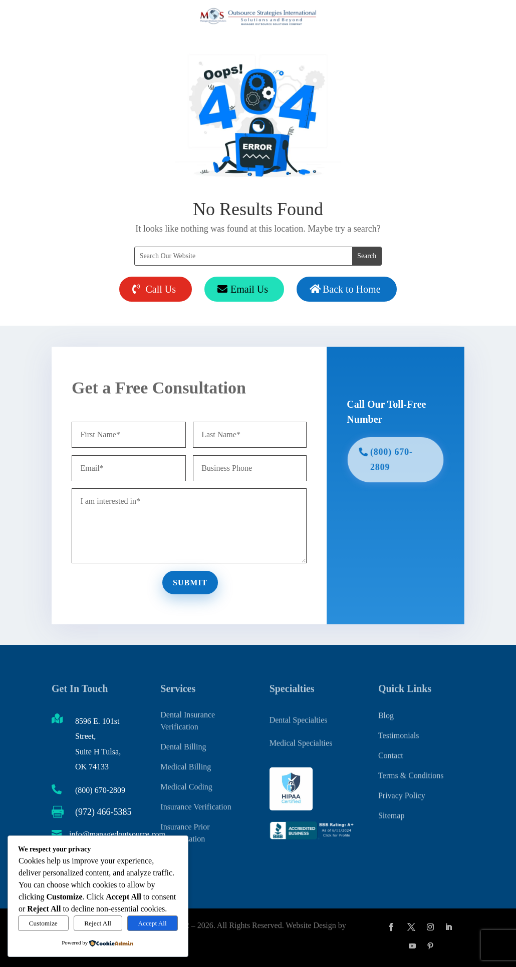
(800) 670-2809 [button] (388, 460)
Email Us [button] (249, 289)
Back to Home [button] (352, 289)
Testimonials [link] (398, 727)
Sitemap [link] (391, 807)
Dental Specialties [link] (299, 716)
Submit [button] (191, 580)
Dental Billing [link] (183, 736)
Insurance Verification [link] (195, 796)
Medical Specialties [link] (301, 740)
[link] (313, 837)
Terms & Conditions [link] (410, 767)
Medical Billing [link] (185, 756)
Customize (43, 923)
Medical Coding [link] (186, 776)
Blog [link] (386, 707)
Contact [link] (390, 747)
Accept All (152, 923)
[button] (391, 927)
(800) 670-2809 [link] (100, 790)
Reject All (97, 923)
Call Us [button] (160, 289)
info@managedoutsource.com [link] (117, 834)
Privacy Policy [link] (401, 787)
